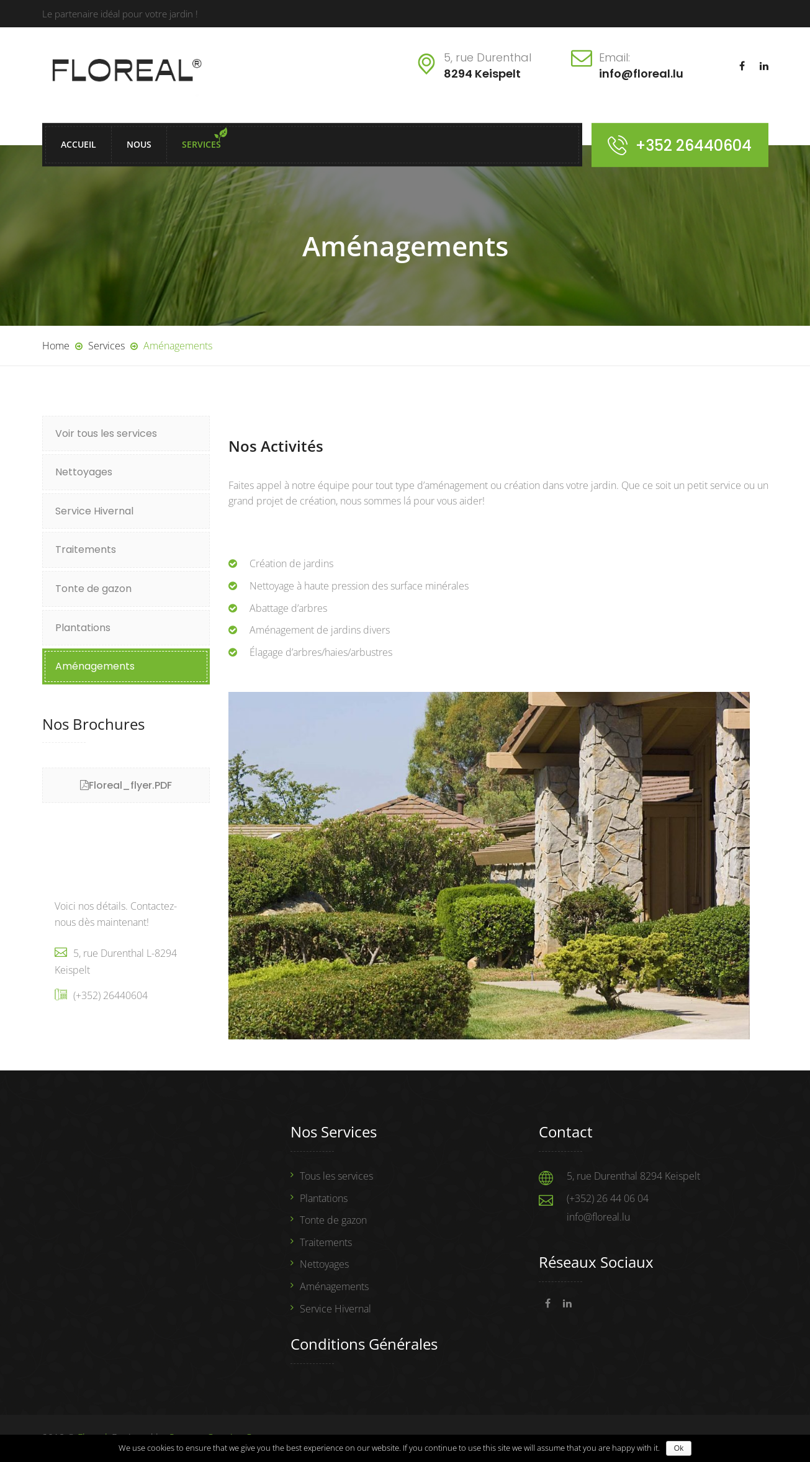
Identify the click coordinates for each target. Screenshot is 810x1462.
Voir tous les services (106, 433)
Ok (678, 1448)
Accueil (78, 145)
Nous (139, 145)
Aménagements (95, 666)
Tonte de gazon (93, 588)
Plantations (82, 628)
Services (201, 145)
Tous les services (336, 1176)
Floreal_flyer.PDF (130, 785)
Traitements (85, 549)
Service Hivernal (94, 511)
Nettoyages (83, 472)
